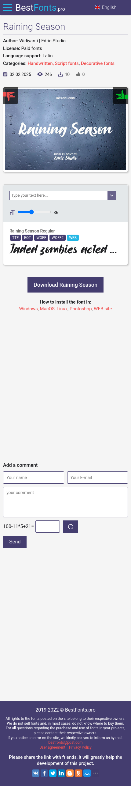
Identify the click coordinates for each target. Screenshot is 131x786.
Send (14, 541)
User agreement (52, 747)
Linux (62, 309)
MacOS (47, 309)
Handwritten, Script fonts (53, 63)
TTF (15, 238)
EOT (27, 238)
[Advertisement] (65, 384)
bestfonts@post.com (65, 742)
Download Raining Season (65, 285)
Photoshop (81, 309)
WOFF (41, 238)
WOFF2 (58, 238)
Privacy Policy (80, 747)
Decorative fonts (98, 63)
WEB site (103, 309)
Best (40, 7)
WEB (73, 238)
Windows (28, 309)
